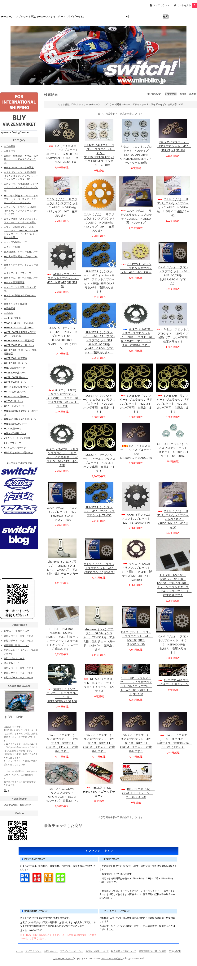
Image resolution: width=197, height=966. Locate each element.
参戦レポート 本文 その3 (18, 635)
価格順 (182, 94)
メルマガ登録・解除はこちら (19, 804)
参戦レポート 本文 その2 (18, 640)
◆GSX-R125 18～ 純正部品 (18, 322)
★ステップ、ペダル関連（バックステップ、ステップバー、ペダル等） (21, 187)
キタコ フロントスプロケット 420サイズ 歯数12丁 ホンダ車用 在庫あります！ (174, 335)
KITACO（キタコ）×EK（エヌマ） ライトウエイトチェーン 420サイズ (99, 685)
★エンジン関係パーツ (15, 242)
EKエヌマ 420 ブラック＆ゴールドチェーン (173, 682)
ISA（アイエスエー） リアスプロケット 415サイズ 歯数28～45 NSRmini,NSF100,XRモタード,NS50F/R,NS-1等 (63, 154)
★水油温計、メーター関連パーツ (21, 251)
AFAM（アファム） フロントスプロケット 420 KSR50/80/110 (137, 518)
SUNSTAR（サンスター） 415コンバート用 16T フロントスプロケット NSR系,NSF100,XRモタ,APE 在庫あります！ (101, 281)
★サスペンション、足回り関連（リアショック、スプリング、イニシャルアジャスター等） (21, 176)
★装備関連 (9, 308)
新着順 (192, 94)
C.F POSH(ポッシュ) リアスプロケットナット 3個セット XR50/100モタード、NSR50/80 (173, 450)
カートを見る (187, 5)
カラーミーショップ (63, 958)
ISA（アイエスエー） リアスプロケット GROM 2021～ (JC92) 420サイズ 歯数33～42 (62, 794)
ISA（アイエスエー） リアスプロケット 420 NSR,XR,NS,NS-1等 (174, 146)
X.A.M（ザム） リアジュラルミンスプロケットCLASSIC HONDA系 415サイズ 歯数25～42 (173, 207)
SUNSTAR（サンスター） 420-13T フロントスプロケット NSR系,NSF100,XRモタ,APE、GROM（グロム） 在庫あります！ (99, 342)
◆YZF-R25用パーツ (14, 406)
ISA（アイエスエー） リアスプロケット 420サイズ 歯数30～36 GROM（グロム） (174, 741)
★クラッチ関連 (12, 247)
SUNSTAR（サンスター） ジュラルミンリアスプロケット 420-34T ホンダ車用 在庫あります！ (137, 403)
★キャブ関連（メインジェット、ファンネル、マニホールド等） (21, 220)
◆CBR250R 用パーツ (15, 363)
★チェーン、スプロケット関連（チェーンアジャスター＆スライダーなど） (21, 211)
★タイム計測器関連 (14, 282)
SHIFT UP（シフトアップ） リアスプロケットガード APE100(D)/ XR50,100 (62, 695)
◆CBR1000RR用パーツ (16, 377)
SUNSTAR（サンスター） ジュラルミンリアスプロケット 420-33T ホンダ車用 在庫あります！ (99, 463)
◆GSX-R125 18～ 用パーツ (18, 327)
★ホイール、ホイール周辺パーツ (21, 277)
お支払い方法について (97, 951)
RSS (171, 951)
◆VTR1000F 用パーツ (15, 391)
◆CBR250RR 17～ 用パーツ (19, 345)
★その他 (8, 313)
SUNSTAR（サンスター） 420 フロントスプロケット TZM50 (99, 511)
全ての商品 (9, 146)
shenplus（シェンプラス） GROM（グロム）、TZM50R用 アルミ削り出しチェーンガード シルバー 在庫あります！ (99, 639)
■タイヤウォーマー (14, 443)
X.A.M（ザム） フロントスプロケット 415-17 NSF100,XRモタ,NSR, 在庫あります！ (173, 644)
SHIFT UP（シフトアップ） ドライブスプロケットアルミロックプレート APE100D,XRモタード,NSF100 (136, 686)
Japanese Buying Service (14, 132)
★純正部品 (9, 151)
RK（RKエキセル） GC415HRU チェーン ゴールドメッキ (137, 793)
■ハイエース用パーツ (15, 447)
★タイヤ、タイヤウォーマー (19, 272)
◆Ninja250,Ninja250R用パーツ (20, 419)
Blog (6, 790)
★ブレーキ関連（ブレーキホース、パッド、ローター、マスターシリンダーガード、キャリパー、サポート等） (21, 232)
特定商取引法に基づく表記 (152, 951)
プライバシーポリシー (71, 951)
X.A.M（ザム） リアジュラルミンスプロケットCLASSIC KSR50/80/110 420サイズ (173, 519)
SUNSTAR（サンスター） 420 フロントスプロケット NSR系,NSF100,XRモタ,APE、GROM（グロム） (62, 338)
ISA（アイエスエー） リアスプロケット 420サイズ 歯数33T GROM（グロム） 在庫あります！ (136, 743)
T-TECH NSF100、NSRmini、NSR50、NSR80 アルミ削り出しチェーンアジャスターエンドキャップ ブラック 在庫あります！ (174, 585)
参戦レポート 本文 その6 (18, 677)
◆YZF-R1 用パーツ (13, 401)
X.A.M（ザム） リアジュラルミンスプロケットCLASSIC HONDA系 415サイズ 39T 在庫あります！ (99, 222)
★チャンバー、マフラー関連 (19, 167)
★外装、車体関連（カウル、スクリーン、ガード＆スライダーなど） (21, 159)
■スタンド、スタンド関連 (17, 438)
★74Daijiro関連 (12, 318)
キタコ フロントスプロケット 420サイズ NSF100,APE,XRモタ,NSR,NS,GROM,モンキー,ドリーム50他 (136, 154)
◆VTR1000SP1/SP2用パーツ (18, 387)
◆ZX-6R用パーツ (13, 428)
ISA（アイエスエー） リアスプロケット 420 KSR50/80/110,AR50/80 (137, 452)
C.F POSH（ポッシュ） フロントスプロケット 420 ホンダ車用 (136, 268)
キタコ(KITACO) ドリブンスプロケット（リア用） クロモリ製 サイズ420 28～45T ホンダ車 (63, 398)
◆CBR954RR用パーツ (15, 382)
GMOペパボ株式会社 (112, 958)
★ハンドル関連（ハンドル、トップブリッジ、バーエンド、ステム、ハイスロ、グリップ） (21, 199)
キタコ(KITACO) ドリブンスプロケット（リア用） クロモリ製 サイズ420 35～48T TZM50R (137, 571)
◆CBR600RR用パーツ (15, 372)
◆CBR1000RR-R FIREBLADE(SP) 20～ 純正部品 (20, 334)
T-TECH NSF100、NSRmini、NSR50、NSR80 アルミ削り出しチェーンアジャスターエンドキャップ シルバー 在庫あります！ (63, 639)
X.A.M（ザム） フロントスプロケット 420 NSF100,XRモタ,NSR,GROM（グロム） (174, 275)
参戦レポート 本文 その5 (18, 672)
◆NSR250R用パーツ (14, 367)
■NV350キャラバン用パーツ (18, 452)
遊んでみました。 (13, 663)
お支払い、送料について (16, 631)
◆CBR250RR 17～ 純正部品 (19, 340)
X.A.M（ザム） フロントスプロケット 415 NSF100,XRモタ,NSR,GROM (137, 638)
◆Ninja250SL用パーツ (15, 423)
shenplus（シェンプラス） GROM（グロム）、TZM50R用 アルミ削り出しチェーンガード (62, 569)
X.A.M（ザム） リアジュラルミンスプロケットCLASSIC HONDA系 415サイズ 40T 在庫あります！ (62, 207)
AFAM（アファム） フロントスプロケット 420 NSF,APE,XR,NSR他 (63, 280)
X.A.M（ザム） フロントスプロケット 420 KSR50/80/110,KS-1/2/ (100, 568)
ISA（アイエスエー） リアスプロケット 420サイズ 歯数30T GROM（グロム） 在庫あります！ (62, 743)
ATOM (177, 951)
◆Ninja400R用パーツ (15, 433)
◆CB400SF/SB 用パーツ (16, 396)
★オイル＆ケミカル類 (15, 303)
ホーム (19, 951)
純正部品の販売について (16, 645)
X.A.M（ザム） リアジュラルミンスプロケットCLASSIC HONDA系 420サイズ (136, 216)
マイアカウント (161, 5)
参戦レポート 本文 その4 (18, 668)
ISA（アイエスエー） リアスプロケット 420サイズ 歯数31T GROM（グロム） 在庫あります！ (99, 743)
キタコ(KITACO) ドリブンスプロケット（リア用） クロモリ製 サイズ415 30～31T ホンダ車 (62, 457)
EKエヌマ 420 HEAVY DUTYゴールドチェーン (99, 791)
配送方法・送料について (123, 951)
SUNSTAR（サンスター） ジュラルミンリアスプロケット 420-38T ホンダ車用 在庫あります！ (174, 403)
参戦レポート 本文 (14, 658)
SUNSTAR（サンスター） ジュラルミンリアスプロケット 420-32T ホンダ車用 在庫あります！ (99, 403)
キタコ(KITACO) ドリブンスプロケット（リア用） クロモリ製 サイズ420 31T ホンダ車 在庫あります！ (137, 337)
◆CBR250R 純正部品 (15, 358)
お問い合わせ (51, 951)
